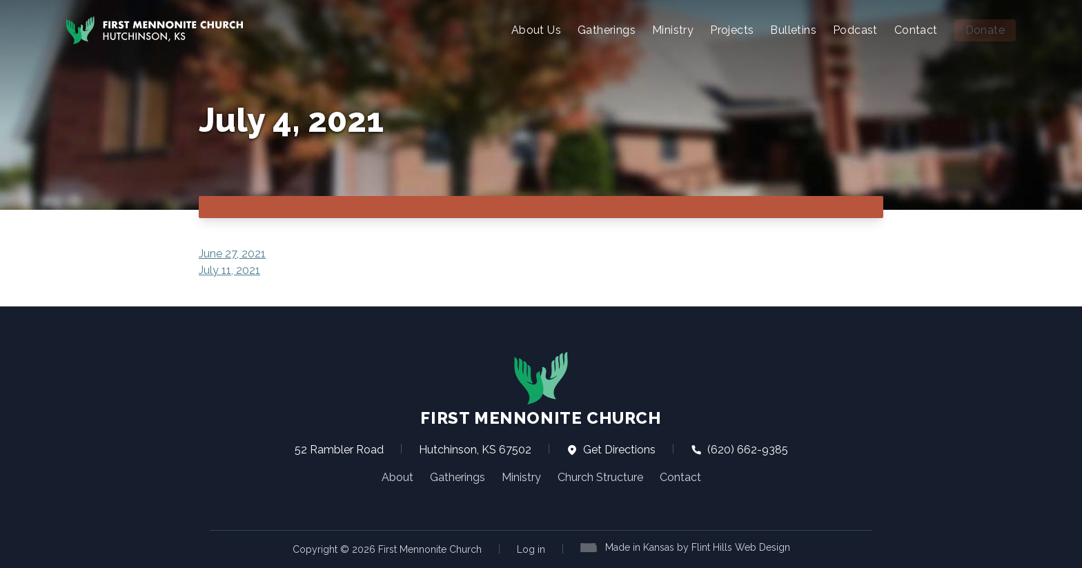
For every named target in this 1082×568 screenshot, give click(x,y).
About (397, 477)
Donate (985, 30)
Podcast (855, 30)
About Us (536, 30)
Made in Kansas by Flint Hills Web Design (697, 547)
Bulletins (793, 30)
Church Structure (600, 477)
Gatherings (607, 30)
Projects (732, 30)
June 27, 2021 (232, 253)
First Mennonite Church (540, 389)
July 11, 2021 (229, 270)
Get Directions (611, 449)
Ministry (673, 30)
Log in (531, 549)
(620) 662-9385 (739, 449)
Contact (916, 30)
